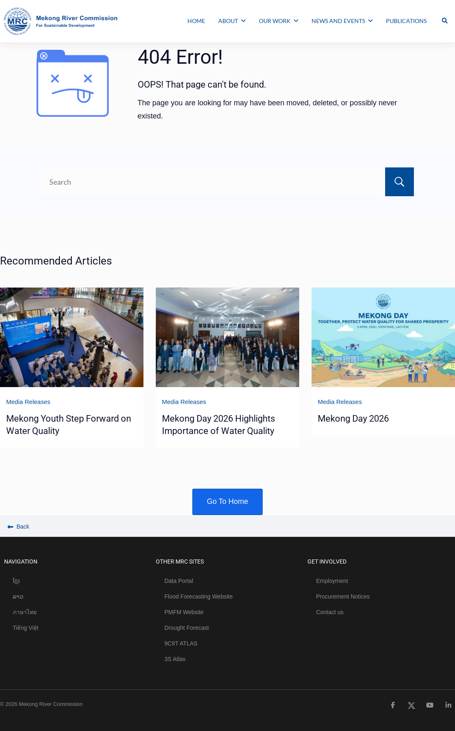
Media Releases (28, 401)
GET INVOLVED (326, 561)
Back (18, 526)
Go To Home (227, 501)
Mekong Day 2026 (353, 418)
